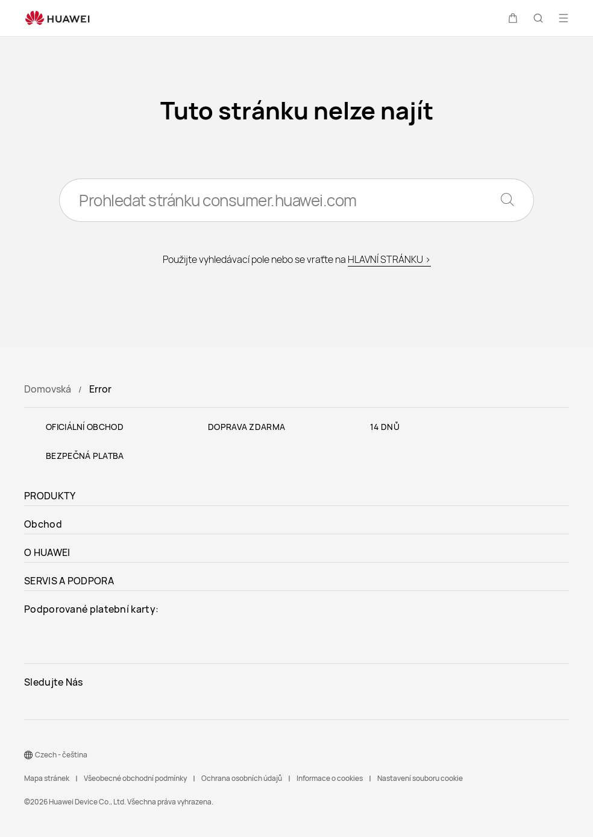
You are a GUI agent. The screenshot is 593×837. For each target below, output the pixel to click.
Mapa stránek (46, 778)
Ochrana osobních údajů (241, 778)
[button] (512, 18)
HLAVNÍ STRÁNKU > (389, 259)
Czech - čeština (61, 755)
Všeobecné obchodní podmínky (135, 778)
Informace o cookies (329, 778)
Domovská (47, 389)
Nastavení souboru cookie (420, 778)
